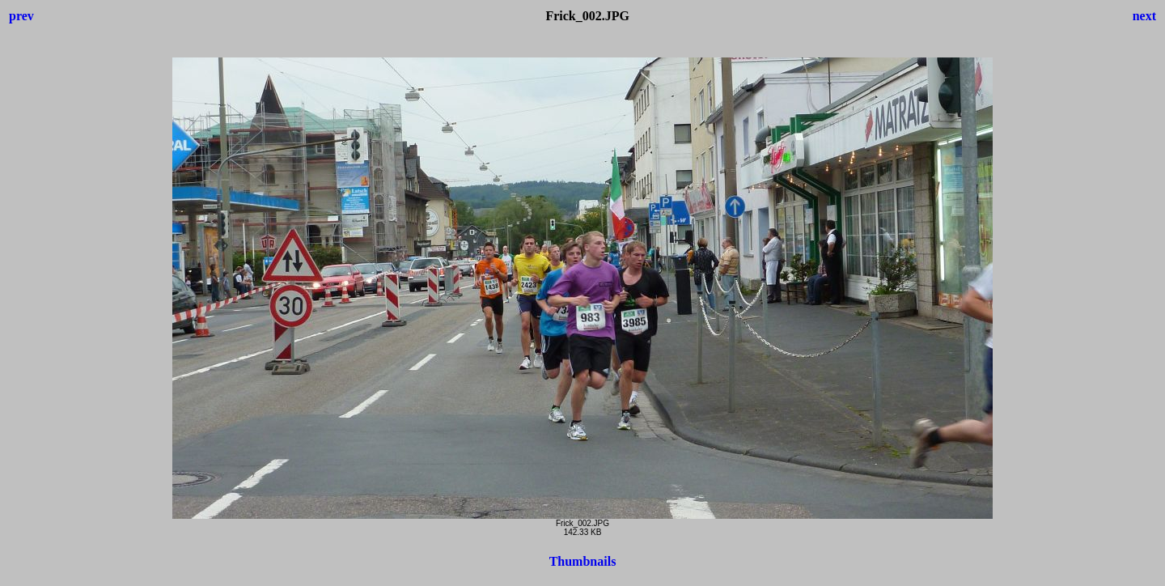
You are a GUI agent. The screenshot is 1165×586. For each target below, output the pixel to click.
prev (21, 16)
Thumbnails (582, 561)
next (1144, 16)
